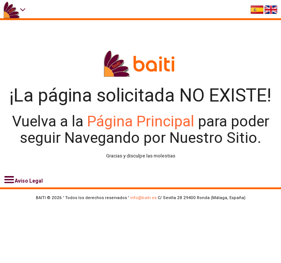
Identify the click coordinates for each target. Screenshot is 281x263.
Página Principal (142, 121)
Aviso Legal (23, 179)
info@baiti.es (143, 197)
